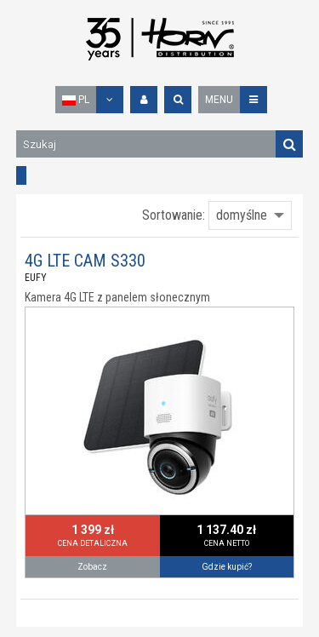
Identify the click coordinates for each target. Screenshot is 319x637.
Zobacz (92, 566)
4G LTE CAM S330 (85, 260)
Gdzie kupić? (227, 566)
